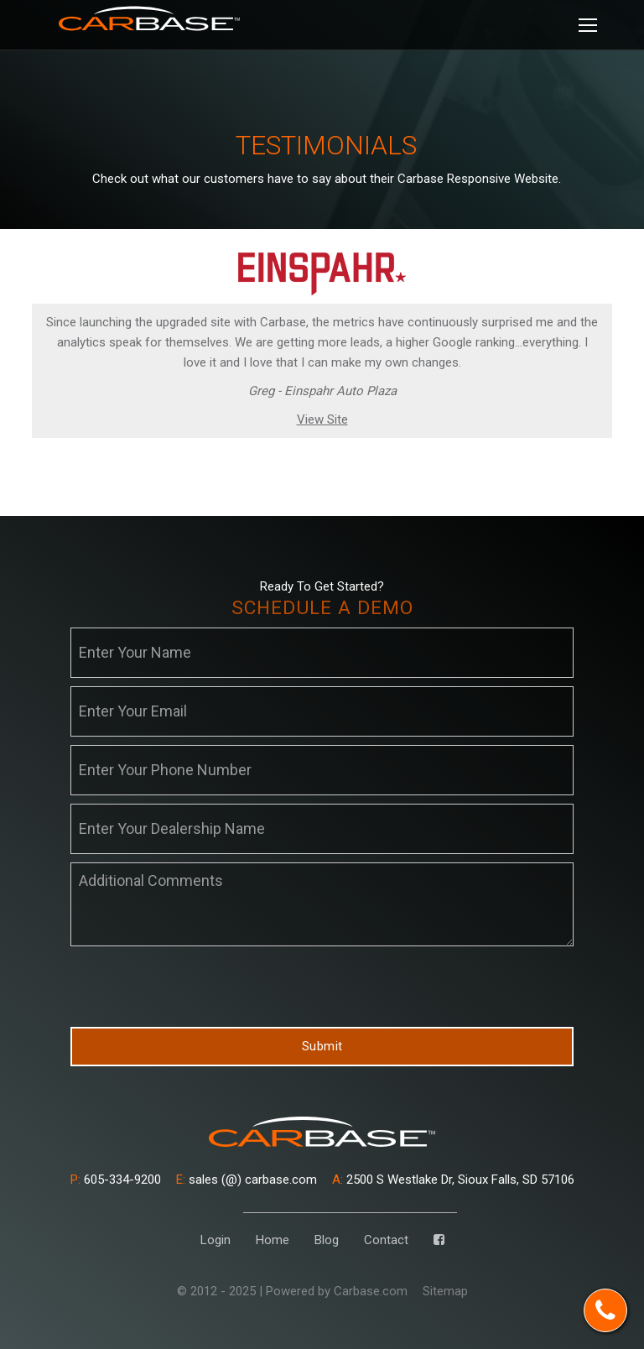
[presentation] (197, 987)
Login (215, 1239)
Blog (326, 1239)
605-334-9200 (115, 1179)
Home (272, 1239)
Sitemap (445, 1291)
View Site (322, 419)
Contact (386, 1239)
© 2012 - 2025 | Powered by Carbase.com (292, 1291)
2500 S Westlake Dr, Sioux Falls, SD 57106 (453, 1179)
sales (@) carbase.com (246, 1179)
